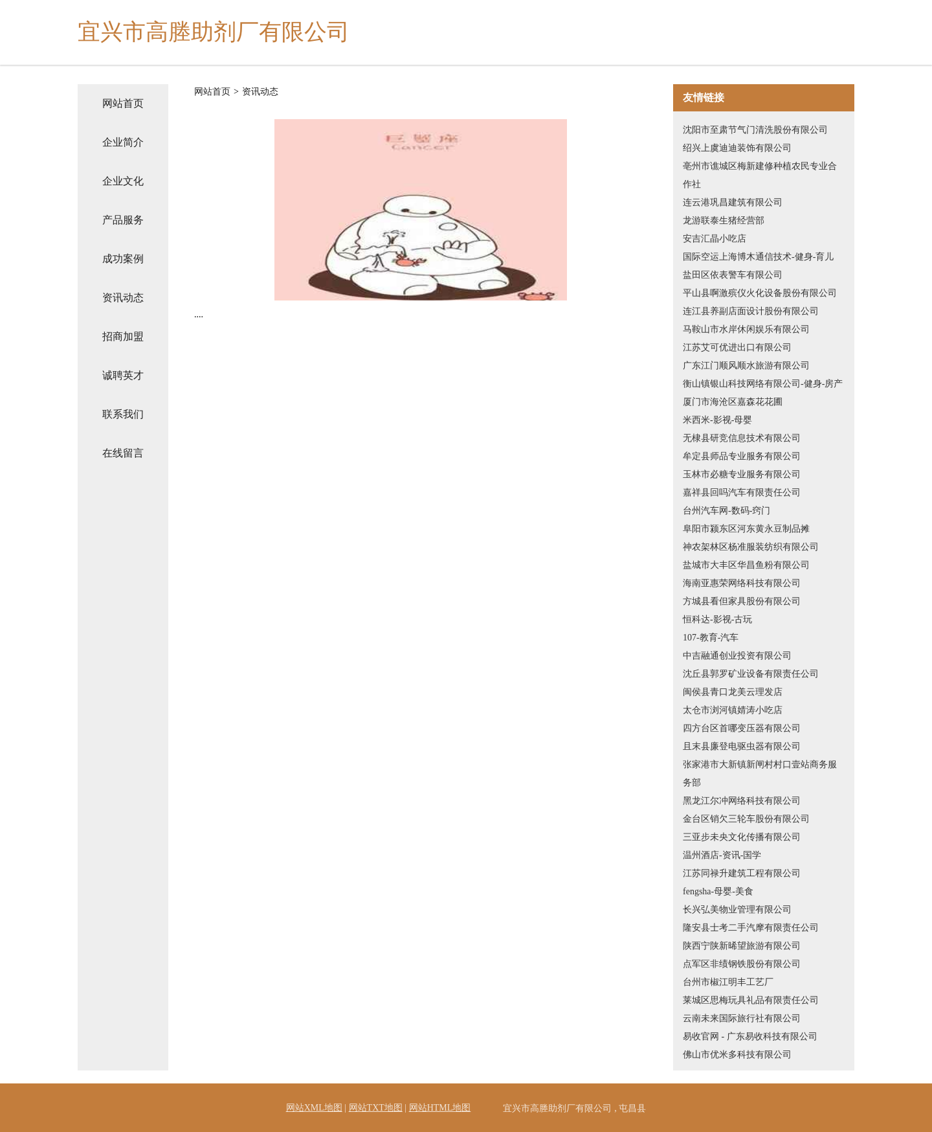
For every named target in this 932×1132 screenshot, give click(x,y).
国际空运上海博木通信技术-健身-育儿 (758, 257)
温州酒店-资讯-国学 (722, 855)
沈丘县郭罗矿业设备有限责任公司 (751, 674)
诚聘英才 (123, 375)
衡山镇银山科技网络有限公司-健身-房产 (763, 384)
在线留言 (123, 452)
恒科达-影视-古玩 (717, 619)
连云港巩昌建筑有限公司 (732, 202)
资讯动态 (123, 297)
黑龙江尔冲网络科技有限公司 (742, 801)
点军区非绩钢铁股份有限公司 (742, 964)
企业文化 (123, 181)
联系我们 (123, 414)
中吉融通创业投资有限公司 (737, 656)
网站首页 (123, 103)
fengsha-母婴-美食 (718, 891)
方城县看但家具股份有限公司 (742, 601)
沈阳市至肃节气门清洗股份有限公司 (755, 130)
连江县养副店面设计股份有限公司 (751, 311)
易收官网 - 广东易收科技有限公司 (750, 1036)
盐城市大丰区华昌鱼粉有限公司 (746, 565)
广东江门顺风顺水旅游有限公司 (746, 365)
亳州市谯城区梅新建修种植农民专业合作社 (760, 175)
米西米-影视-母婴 (717, 420)
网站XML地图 (314, 1108)
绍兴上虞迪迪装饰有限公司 (737, 148)
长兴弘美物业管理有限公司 (737, 909)
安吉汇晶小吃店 (714, 238)
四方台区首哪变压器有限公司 (742, 728)
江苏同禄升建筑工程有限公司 (742, 873)
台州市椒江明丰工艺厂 (728, 982)
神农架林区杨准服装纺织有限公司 (751, 547)
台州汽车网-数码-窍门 (726, 510)
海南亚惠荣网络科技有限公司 (742, 583)
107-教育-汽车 (710, 637)
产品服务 (123, 219)
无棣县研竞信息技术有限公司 (742, 438)
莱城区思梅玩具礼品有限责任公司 (751, 1000)
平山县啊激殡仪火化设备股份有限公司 (760, 293)
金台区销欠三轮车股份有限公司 (746, 819)
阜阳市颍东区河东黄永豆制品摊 (746, 529)
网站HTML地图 (440, 1108)
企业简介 (123, 142)
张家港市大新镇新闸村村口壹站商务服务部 (760, 773)
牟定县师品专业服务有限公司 (742, 456)
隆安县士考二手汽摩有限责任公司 (751, 928)
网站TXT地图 (376, 1108)
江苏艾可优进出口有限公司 (737, 347)
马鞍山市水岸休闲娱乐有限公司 (746, 329)
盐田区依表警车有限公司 (732, 275)
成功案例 (123, 258)
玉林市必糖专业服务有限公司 (742, 474)
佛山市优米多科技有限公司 (737, 1054)
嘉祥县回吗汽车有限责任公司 (742, 492)
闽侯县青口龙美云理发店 (732, 692)
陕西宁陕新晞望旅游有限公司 (742, 946)
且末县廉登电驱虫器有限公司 (742, 746)
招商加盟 (123, 336)
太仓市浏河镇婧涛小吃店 (732, 710)
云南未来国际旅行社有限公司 (742, 1018)
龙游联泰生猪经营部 (723, 220)
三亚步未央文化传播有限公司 (742, 837)
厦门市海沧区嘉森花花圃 (732, 402)
